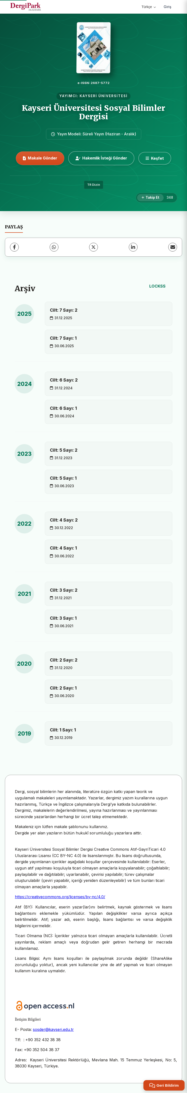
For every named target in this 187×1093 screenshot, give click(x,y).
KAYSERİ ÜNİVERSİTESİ (104, 96)
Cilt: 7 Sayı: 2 (63, 310)
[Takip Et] (150, 197)
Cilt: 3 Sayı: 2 (63, 590)
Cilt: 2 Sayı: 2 (63, 660)
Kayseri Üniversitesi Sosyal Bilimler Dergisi (93, 112)
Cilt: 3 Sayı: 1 (63, 618)
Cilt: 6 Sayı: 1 (63, 408)
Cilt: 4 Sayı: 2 (64, 520)
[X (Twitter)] (93, 247)
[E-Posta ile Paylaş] (172, 247)
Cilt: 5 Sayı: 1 (63, 478)
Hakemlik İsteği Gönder (101, 158)
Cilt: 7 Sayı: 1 (63, 338)
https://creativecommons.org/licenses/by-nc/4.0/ (60, 896)
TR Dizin (93, 185)
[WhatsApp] (54, 247)
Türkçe (148, 7)
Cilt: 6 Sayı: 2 (64, 380)
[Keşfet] (154, 158)
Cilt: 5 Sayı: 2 (63, 450)
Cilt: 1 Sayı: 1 (63, 729)
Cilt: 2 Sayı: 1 (63, 688)
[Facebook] (14, 247)
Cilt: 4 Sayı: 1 (63, 548)
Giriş (167, 7)
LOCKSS (157, 286)
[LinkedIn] (133, 247)
